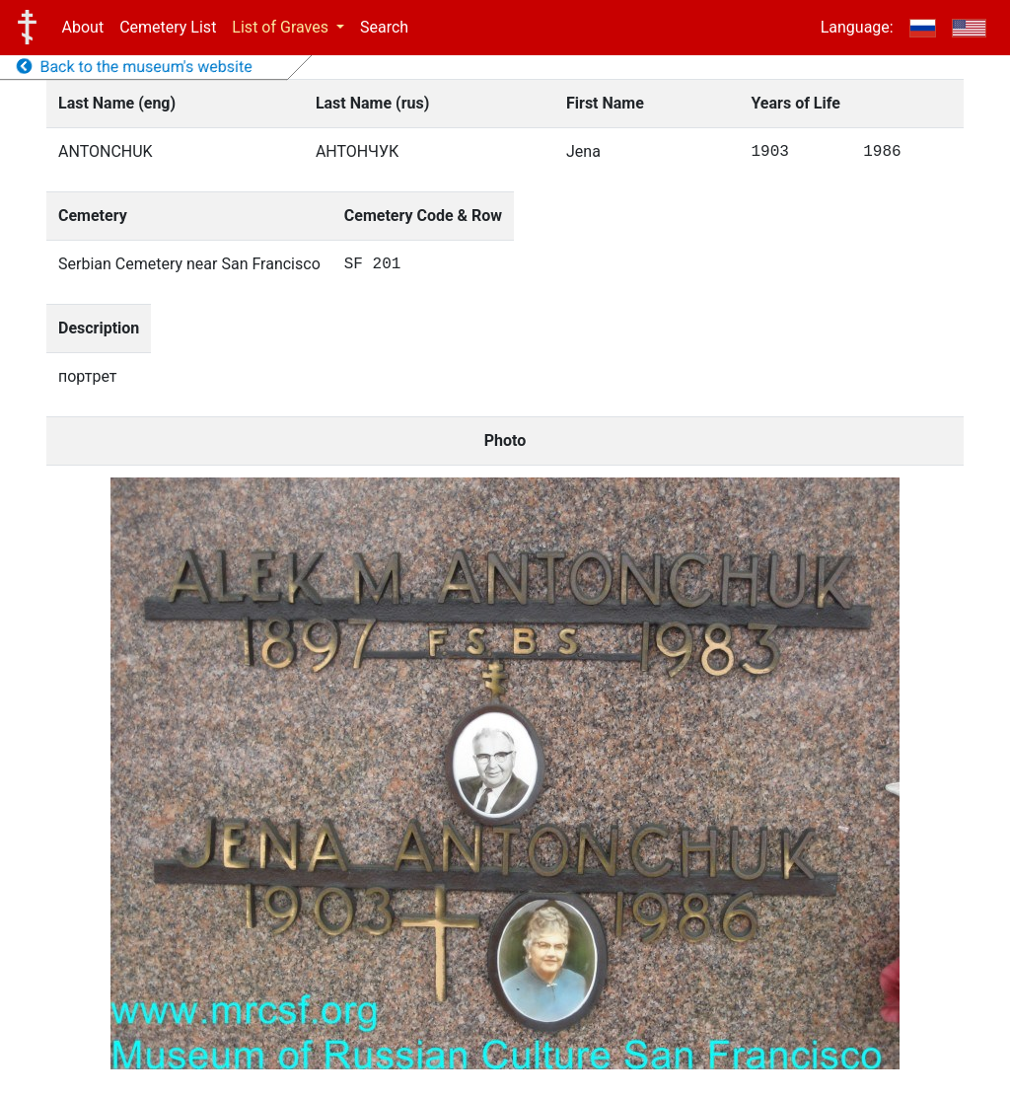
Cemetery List (167, 27)
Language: (857, 27)
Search (384, 27)
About (83, 27)
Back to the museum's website (134, 66)
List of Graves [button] (282, 27)
